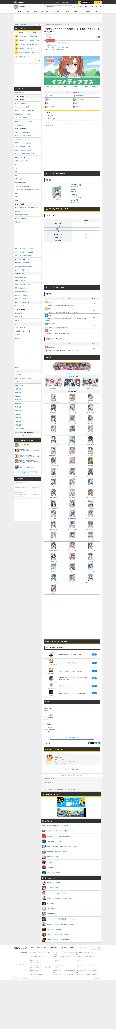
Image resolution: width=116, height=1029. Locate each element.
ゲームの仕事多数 (62, 2)
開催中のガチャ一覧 (51, 45)
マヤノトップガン (90, 493)
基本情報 (50, 115)
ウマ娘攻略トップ (19, 92)
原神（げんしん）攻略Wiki (36, 965)
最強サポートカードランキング (26, 48)
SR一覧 (17, 338)
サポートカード (50, 782)
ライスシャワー (90, 440)
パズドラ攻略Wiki (57, 960)
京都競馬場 (18, 414)
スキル (50, 122)
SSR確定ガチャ (19, 125)
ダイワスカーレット (72, 472)
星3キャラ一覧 (18, 313)
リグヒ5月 (66, 11)
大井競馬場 (18, 425)
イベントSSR (77, 106)
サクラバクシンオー (90, 451)
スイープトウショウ (72, 567)
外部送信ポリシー (54, 947)
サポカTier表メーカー (24, 56)
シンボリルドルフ (53, 440)
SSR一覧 (17, 334)
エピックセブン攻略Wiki (58, 965)
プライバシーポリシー (42, 947)
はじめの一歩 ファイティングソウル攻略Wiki (86, 974)
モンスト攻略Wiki (80, 960)
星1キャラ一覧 (18, 320)
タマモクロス (90, 483)
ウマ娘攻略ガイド (49, 778)
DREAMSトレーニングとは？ (22, 139)
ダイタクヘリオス (53, 578)
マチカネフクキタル (72, 546)
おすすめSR (72, 383)
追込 (16, 175)
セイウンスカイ (72, 440)
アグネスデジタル (72, 483)
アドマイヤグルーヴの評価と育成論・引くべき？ (30, 36)
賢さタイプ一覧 (74, 202)
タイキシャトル (72, 419)
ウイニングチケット (53, 451)
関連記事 (50, 125)
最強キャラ (77, 11)
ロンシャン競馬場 (19, 428)
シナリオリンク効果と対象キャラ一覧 (24, 153)
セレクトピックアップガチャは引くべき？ (26, 110)
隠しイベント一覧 (50, 99)
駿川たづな (90, 461)
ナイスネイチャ (72, 557)
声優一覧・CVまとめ (20, 222)
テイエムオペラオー (90, 430)
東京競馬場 (18, 403)
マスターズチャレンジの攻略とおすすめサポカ (27, 189)
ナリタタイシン (53, 536)
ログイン (98, 2)
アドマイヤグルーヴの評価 (22, 107)
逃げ (16, 164)
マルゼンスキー (53, 408)
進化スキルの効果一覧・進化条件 (23, 150)
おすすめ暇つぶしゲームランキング (28, 473)
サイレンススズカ (72, 398)
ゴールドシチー (72, 451)
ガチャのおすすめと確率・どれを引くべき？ (30, 44)
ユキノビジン (53, 514)
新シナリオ (45, 11)
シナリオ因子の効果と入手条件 (23, 146)
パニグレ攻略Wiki (57, 967)
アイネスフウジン (72, 514)
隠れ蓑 (48, 315)
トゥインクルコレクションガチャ (23, 121)
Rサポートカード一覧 (76, 197)
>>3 (46, 711)
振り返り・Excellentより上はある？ (24, 143)
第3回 (16, 200)
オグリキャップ (72, 408)
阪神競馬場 (18, 417)
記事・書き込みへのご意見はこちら (72, 775)
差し (16, 171)
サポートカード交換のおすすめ (23, 255)
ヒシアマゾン (90, 472)
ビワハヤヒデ (72, 493)
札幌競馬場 (18, 389)
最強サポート (53, 383)
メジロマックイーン (53, 430)
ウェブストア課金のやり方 (22, 270)
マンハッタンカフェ (53, 504)
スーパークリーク (53, 461)
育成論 (35, 11)
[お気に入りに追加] (77, 6)
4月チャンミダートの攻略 (21, 161)
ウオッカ (53, 419)
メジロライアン (90, 504)
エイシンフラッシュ (72, 525)
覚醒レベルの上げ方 (20, 280)
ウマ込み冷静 (49, 323)
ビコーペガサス (90, 536)
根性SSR (76, 103)
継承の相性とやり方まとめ (22, 288)
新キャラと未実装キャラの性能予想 (24, 252)
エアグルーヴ (53, 483)
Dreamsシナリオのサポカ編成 (23, 135)
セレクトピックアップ (63, 47)
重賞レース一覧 (19, 385)
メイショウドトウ (90, 546)
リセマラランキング (75, 187)
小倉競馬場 (18, 421)
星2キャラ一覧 (18, 316)
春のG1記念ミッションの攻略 (22, 114)
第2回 (16, 196)
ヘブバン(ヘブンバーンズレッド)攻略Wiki (86, 965)
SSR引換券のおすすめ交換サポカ (23, 266)
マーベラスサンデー (53, 546)
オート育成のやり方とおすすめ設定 (24, 248)
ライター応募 (96, 947)
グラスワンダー (90, 419)
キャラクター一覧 (19, 306)
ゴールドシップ (90, 408)
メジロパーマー (72, 578)
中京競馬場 (18, 410)
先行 (16, 168)
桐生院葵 (53, 472)
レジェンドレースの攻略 (21, 117)
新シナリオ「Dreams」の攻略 (23, 132)
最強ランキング (74, 191)
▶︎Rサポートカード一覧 (72, 368)
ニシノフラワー (72, 536)
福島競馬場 (18, 396)
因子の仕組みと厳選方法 (21, 291)
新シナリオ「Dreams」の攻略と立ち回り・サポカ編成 (30, 52)
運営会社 (72, 947)
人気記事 (21, 32)
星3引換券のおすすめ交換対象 (22, 262)
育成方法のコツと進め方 (21, 214)
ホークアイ (49, 302)
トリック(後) (49, 347)
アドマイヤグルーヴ (51, 47)
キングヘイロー (90, 557)
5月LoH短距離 (60, 49)
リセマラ (97, 11)
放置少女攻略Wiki (34, 970)
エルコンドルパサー (72, 430)
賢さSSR (76, 99)
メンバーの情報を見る (72, 769)
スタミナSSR (49, 106)
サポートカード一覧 (20, 327)
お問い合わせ (64, 947)
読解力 (48, 308)
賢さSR (48, 103)
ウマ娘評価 (49, 95)
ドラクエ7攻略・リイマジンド (37, 956)
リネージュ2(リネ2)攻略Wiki (36, 974)
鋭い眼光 (48, 330)
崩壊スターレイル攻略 (35, 960)
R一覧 (16, 367)
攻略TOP (18, 11)
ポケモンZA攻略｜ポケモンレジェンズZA (39, 952)
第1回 (16, 193)
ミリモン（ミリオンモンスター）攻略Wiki (63, 974)
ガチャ (27, 11)
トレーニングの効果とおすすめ (23, 295)
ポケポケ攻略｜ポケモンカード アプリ (85, 956)
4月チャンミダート (51, 49)
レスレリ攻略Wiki (80, 967)
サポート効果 (51, 119)
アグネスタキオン (90, 514)
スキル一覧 (18, 374)
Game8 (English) (81, 947)
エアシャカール (53, 525)
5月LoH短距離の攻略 (20, 182)
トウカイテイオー (90, 398)
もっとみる (37, 61)
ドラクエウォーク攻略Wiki (36, 962)
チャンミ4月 (56, 11)
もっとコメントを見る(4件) (72, 737)
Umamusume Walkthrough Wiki (23, 435)
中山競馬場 (18, 407)
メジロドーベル (53, 557)
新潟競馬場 (18, 399)
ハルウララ (72, 461)
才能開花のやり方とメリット (22, 284)
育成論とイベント (78, 95)
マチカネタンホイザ (53, 589)
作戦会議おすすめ (65, 43)
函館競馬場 (18, 392)
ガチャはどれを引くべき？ (22, 103)
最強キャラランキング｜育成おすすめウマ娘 (30, 40)
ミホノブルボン (72, 504)
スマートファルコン (90, 525)
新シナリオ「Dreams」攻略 (53, 43)
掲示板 (34, 32)
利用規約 (32, 947)
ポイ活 (73, 2)
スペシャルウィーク (53, 398)
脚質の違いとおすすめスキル (22, 298)
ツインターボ (90, 567)
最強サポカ (87, 11)
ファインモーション (53, 493)
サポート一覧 (90, 383)
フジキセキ (53, 567)
